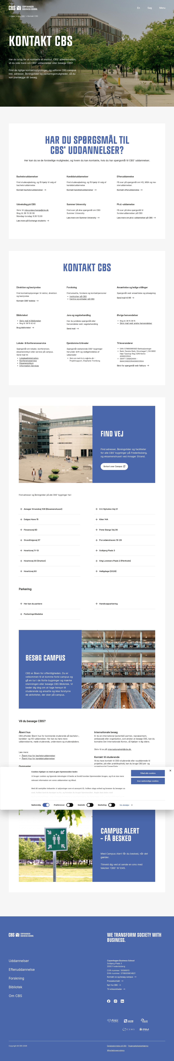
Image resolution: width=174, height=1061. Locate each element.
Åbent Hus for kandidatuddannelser (38, 758)
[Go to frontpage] (23, 8)
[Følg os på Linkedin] (122, 1002)
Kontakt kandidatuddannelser (80, 190)
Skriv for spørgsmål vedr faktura (131, 365)
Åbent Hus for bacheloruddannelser (38, 755)
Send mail (71, 328)
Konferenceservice (28, 360)
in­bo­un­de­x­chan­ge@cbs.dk (36, 210)
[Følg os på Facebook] (108, 1002)
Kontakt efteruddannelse (128, 190)
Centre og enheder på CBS (82, 299)
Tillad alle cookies (148, 1024)
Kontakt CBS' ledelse (26, 301)
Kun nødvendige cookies (148, 1032)
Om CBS (21, 16)
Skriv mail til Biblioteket (30, 321)
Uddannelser (19, 960)
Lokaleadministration (28, 358)
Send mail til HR (124, 298)
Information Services (29, 366)
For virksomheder (134, 774)
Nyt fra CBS (112, 985)
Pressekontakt (113, 981)
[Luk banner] (170, 1022)
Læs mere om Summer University (81, 218)
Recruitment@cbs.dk (41, 791)
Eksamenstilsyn (26, 363)
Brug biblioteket (24, 327)
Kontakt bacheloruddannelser (30, 190)
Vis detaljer (124, 1056)
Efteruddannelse (22, 969)
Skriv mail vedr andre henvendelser (136, 323)
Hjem (13, 16)
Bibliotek (15, 987)
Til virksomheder (114, 989)
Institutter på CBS (78, 296)
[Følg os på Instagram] (115, 1002)
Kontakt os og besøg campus (120, 977)
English (136, 8)
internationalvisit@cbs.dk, (119, 749)
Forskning (16, 978)
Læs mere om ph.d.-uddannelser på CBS (134, 218)
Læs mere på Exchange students (31, 221)
